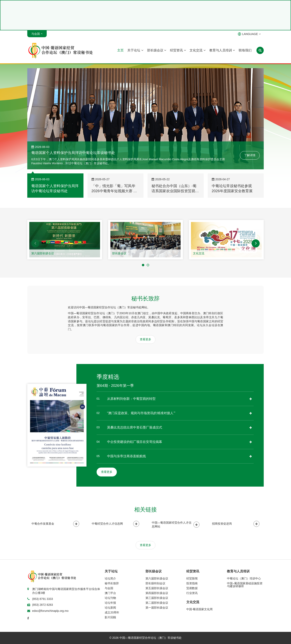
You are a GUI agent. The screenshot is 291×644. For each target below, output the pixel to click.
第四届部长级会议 (157, 593)
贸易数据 (192, 588)
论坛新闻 (110, 607)
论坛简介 (110, 578)
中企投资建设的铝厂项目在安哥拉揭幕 (134, 441)
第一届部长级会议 (157, 607)
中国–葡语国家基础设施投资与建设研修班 (245, 585)
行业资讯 (192, 593)
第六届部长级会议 (42, 253)
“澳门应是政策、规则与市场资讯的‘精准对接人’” (141, 413)
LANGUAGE (249, 34)
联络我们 (245, 50)
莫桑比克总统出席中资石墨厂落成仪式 (134, 427)
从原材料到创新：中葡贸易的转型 (131, 398)
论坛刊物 (110, 597)
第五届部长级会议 (157, 588)
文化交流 (197, 50)
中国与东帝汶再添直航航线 (126, 456)
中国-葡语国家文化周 (199, 609)
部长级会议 (156, 50)
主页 (120, 50)
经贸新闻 (192, 578)
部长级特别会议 (155, 583)
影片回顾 (110, 617)
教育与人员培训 (222, 50)
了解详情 (249, 155)
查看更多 (145, 339)
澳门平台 (110, 593)
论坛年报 (110, 602)
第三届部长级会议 (157, 597)
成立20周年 (112, 612)
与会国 (109, 588)
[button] (35, 243)
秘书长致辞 (112, 583)
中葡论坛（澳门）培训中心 (244, 578)
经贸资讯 (178, 50)
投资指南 (192, 583)
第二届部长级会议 (157, 602)
